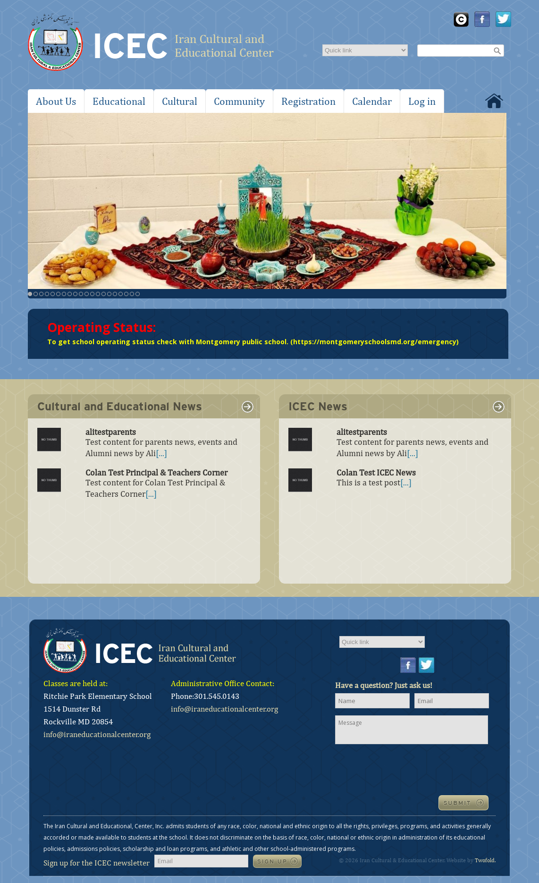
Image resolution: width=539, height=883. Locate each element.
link (247, 406)
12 (92, 294)
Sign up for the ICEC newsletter (96, 862)
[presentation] (407, 768)
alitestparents (110, 432)
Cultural (179, 101)
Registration (308, 101)
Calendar (372, 101)
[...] (161, 453)
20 (137, 294)
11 (86, 294)
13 (98, 294)
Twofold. (485, 860)
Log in (422, 101)
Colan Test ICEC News (376, 472)
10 (81, 294)
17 (120, 294)
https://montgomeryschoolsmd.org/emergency (374, 341)
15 (109, 294)
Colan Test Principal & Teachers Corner (156, 472)
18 (126, 294)
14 (103, 294)
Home (494, 100)
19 (132, 294)
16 (115, 294)
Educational (119, 101)
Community (239, 101)
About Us (56, 101)
